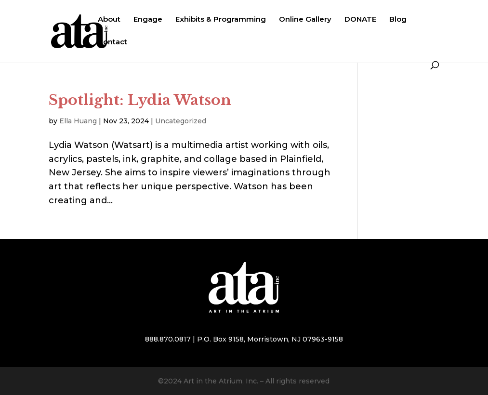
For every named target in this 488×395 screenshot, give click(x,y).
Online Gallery (305, 20)
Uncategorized (180, 121)
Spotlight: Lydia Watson (140, 100)
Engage (147, 20)
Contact (112, 42)
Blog (398, 20)
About (109, 20)
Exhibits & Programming (220, 20)
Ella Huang (78, 121)
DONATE (360, 20)
